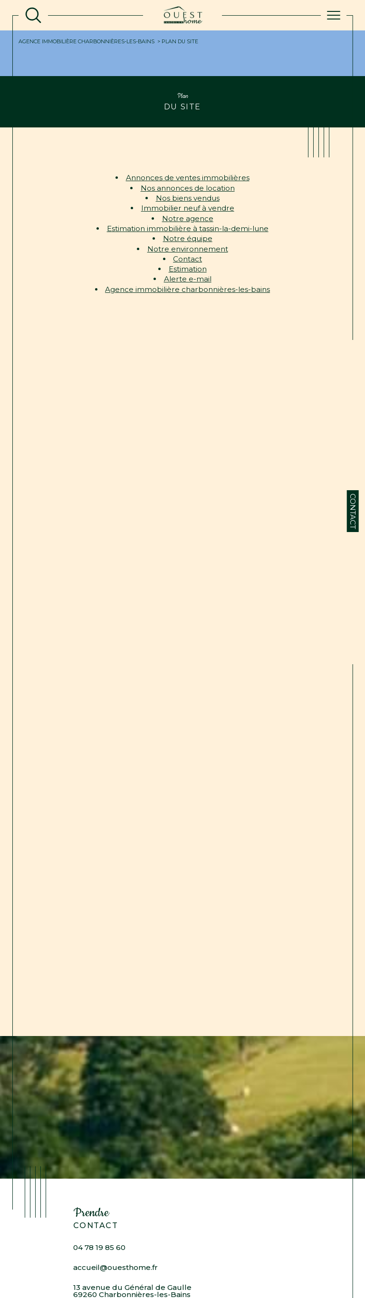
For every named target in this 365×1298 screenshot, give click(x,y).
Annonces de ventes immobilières (188, 177)
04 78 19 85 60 (99, 1247)
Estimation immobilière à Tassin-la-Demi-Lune (188, 228)
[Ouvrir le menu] (333, 15)
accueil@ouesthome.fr (115, 1267)
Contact (352, 511)
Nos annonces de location (188, 188)
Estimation (188, 268)
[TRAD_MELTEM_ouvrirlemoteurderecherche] (33, 15)
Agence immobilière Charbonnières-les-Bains (86, 42)
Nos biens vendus (188, 198)
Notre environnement (187, 248)
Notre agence (187, 218)
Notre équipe (187, 238)
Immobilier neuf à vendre (187, 208)
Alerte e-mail (187, 278)
